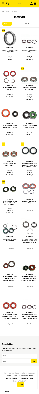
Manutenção (8, 11)
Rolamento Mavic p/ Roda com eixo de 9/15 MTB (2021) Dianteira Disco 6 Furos (29, 165)
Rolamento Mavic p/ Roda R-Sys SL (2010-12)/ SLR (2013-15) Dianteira (9, 203)
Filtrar (7, 24)
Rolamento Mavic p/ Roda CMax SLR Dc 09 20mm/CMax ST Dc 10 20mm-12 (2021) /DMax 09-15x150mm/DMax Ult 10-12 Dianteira (29, 318)
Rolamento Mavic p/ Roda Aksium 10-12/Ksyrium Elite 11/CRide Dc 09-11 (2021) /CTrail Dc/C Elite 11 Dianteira (10, 318)
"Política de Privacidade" (19, 381)
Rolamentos (14, 11)
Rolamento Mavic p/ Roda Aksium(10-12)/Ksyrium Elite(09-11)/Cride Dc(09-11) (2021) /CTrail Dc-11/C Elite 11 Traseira (29, 280)
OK (34, 361)
